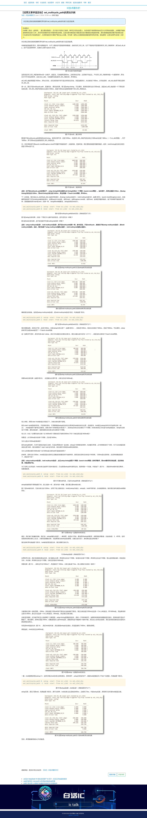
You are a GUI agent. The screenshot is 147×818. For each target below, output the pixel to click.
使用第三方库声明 (73, 815)
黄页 (89, 2)
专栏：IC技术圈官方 (28, 15)
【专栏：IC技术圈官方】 (50, 770)
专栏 (37, 2)
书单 (84, 2)
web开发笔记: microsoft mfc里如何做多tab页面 (39, 781)
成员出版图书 (77, 2)
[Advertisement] (73, 755)
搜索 (62, 2)
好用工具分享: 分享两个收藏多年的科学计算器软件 (40, 783)
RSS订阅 (68, 2)
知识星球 (51, 2)
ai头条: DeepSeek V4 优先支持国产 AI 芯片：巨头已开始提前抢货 (45, 779)
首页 (25, 2)
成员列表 (31, 2)
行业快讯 (43, 2)
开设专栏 (121, 774)
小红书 (57, 2)
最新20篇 (112, 774)
